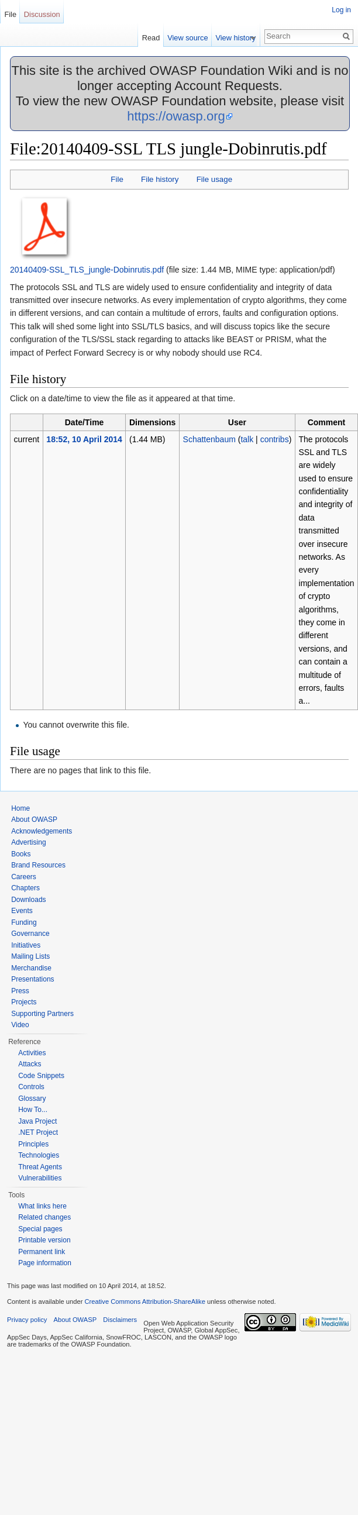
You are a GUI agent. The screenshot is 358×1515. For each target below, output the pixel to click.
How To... (32, 1110)
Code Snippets (41, 1076)
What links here (42, 1206)
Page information (44, 1263)
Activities (32, 1053)
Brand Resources (38, 865)
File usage (214, 179)
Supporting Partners (42, 1014)
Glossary (32, 1098)
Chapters (25, 888)
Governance (30, 933)
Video (20, 1025)
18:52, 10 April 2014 (84, 439)
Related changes (44, 1217)
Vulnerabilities (39, 1178)
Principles (33, 1144)
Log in (341, 10)
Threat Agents (40, 1167)
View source (192, 37)
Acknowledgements (41, 831)
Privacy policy (27, 1319)
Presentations (32, 979)
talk (246, 439)
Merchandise (31, 968)
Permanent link (41, 1252)
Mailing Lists (30, 956)
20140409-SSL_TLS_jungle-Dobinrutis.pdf (87, 269)
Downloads (28, 900)
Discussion (42, 14)
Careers (23, 877)
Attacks (29, 1064)
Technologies (38, 1155)
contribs (274, 439)
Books (20, 854)
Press (20, 991)
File (117, 179)
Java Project (37, 1121)
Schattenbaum (209, 439)
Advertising (28, 842)
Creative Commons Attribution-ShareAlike (144, 1301)
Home (20, 808)
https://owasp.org (176, 116)
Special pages (40, 1229)
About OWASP (34, 819)
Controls (31, 1087)
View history (240, 37)
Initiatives (25, 945)
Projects (23, 1002)
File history (159, 179)
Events (22, 911)
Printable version (44, 1240)
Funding (23, 922)
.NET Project (38, 1132)
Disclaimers (120, 1319)
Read (155, 37)
